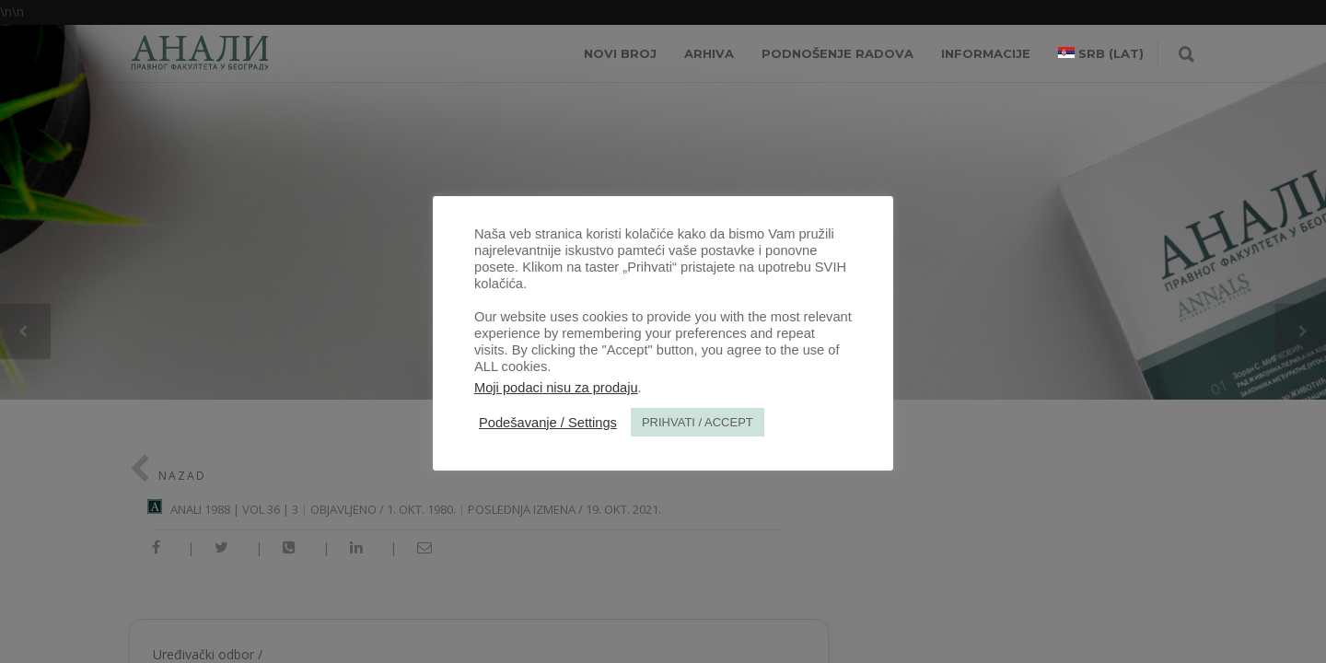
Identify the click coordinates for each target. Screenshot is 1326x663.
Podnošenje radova (837, 53)
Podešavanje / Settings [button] (548, 422)
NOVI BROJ (620, 53)
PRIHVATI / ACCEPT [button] (697, 422)
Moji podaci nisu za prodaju (556, 387)
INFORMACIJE (985, 53)
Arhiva (709, 53)
